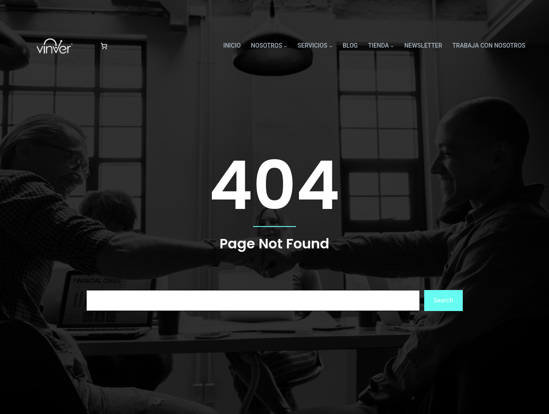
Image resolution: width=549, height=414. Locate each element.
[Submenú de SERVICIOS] (330, 46)
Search (443, 300)
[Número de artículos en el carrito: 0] (104, 46)
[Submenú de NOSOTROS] (285, 46)
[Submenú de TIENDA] (392, 46)
